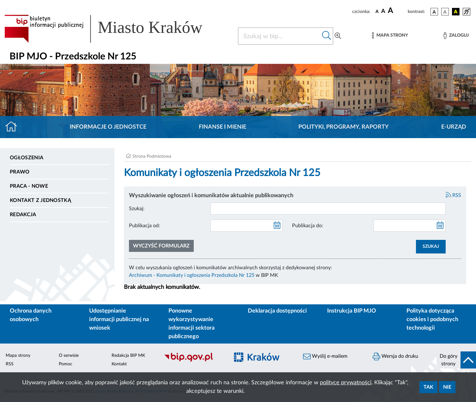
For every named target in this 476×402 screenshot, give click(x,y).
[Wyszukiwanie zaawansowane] (338, 36)
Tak (428, 387)
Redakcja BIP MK (128, 355)
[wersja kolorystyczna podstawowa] (434, 11)
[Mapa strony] (390, 35)
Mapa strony (18, 355)
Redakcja (23, 214)
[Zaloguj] (456, 35)
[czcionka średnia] (383, 11)
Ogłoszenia (26, 157)
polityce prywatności (345, 383)
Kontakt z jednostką (40, 200)
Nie (447, 387)
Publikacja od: (144, 225)
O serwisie (69, 355)
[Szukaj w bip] (326, 36)
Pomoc (65, 364)
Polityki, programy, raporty (343, 127)
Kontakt (119, 364)
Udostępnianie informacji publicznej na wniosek (119, 319)
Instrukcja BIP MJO (351, 311)
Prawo (20, 171)
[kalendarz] (277, 226)
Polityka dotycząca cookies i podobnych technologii (432, 319)
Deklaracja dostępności (277, 311)
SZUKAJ (431, 246)
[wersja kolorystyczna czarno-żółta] (456, 11)
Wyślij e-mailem (325, 356)
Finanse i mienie (222, 127)
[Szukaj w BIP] (279, 36)
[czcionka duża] (396, 10)
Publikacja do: (307, 225)
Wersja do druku (395, 356)
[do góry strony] (456, 359)
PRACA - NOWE (29, 186)
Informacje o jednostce (108, 127)
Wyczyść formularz (161, 245)
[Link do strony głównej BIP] (112, 29)
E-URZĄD (453, 127)
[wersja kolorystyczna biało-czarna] (445, 11)
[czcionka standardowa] (377, 11)
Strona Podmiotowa (151, 156)
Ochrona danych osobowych (31, 315)
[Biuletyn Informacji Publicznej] (193, 360)
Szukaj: (136, 208)
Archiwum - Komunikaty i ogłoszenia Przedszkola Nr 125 (191, 275)
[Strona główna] (14, 127)
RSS (453, 195)
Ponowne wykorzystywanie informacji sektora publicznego (191, 323)
